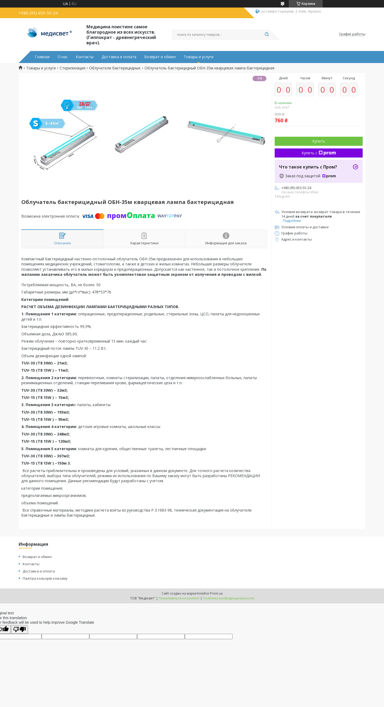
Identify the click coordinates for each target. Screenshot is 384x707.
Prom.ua (216, 593)
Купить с (319, 152)
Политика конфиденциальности (228, 598)
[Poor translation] (19, 629)
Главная (42, 57)
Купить (318, 141)
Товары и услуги (198, 57)
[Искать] (266, 35)
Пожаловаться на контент (179, 598)
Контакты (85, 57)
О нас (63, 57)
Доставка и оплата (119, 57)
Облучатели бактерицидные (115, 68)
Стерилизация (72, 68)
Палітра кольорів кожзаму (45, 578)
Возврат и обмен (160, 57)
